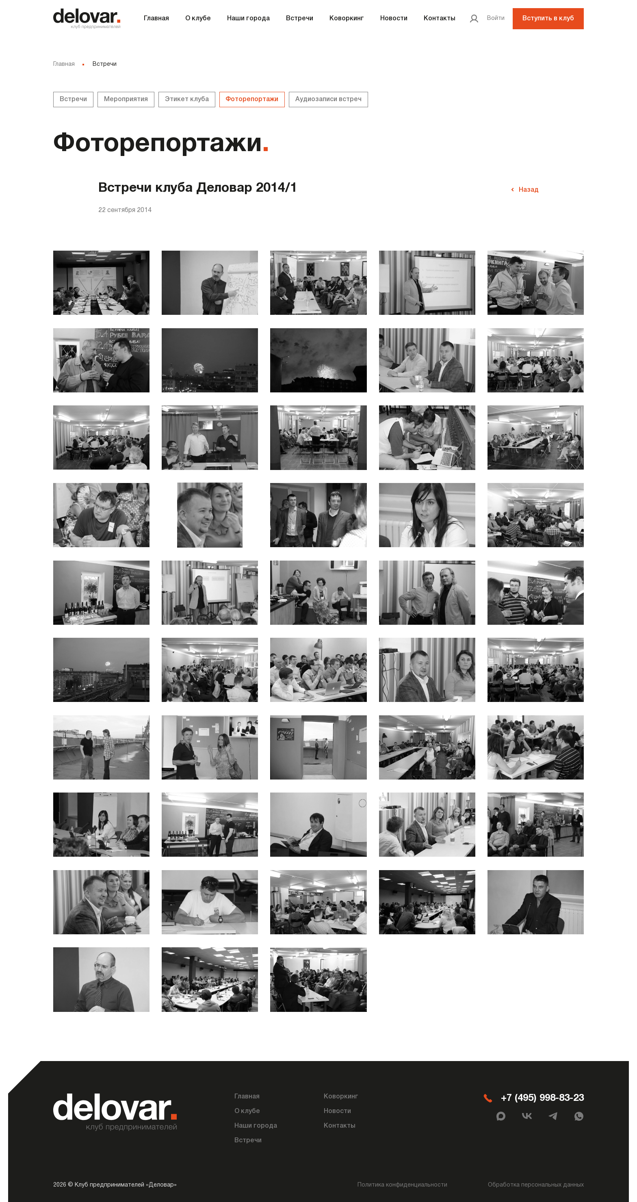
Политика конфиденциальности (402, 1182)
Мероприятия (126, 99)
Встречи (299, 19)
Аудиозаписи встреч (329, 99)
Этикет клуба (187, 99)
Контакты (439, 19)
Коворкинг (346, 19)
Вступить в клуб (548, 19)
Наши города (248, 19)
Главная (156, 19)
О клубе (198, 19)
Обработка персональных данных (536, 1182)
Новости (393, 19)
